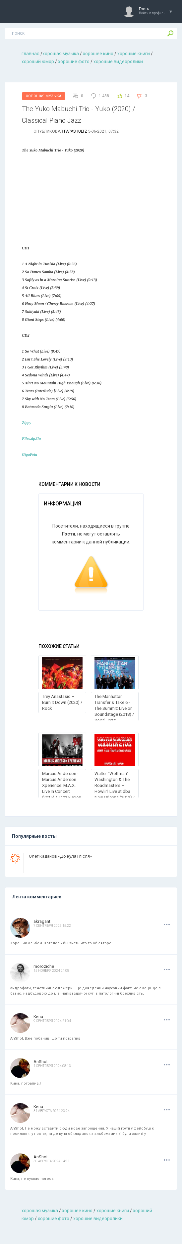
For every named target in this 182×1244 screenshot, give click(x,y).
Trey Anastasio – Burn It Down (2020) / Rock (62, 702)
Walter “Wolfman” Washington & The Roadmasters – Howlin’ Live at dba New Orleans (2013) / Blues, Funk (114, 788)
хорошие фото (74, 61)
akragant (41, 921)
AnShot (40, 1061)
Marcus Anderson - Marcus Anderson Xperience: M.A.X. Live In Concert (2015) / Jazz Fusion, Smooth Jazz (62, 788)
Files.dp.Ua (31, 438)
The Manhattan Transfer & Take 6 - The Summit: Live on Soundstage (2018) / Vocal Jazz (114, 708)
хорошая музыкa (60, 53)
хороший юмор (38, 61)
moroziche (43, 966)
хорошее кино (98, 53)
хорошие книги (133, 53)
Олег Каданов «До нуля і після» (60, 856)
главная (30, 53)
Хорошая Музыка (43, 96)
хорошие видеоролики (118, 61)
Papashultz (75, 131)
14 (127, 96)
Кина (38, 1016)
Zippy (26, 422)
